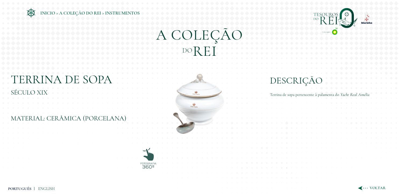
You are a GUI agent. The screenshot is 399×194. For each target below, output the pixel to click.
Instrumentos (122, 13)
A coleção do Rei (80, 13)
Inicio (47, 13)
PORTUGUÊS (19, 180)
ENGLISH (46, 180)
